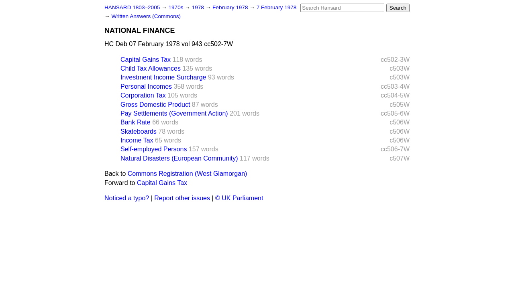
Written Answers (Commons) (146, 16)
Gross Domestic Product (155, 104)
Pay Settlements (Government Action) (174, 113)
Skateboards (138, 131)
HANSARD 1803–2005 (132, 7)
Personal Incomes (146, 86)
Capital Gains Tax (145, 59)
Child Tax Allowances (150, 68)
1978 (199, 7)
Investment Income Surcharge (163, 77)
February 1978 (230, 7)
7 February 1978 (277, 7)
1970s (176, 7)
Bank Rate (135, 122)
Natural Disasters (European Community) (179, 158)
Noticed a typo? (126, 198)
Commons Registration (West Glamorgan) (187, 173)
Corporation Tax (143, 95)
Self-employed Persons (153, 149)
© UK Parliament (239, 198)
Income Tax (136, 140)
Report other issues (182, 198)
